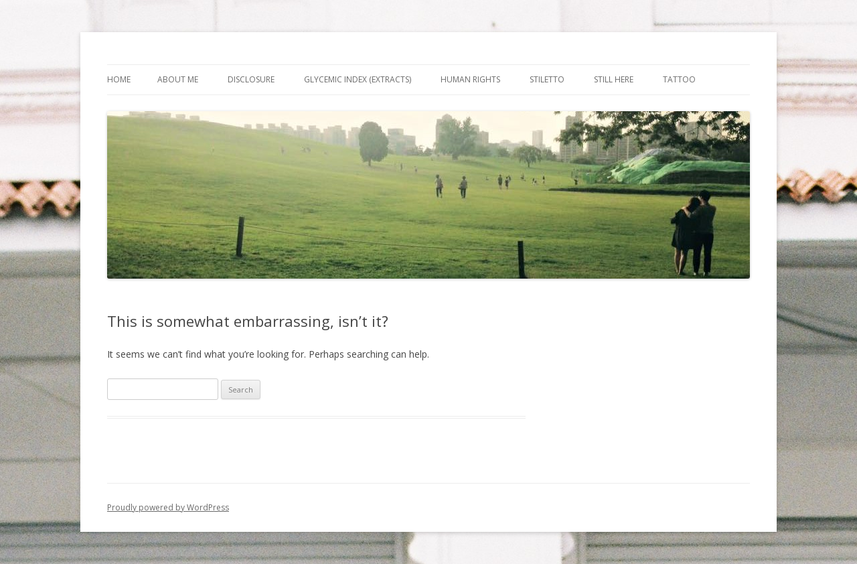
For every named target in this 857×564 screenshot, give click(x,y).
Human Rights (470, 79)
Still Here (613, 79)
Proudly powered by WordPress (168, 507)
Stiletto (547, 79)
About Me (177, 79)
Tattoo (679, 79)
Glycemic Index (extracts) (357, 79)
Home (119, 79)
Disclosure (251, 79)
